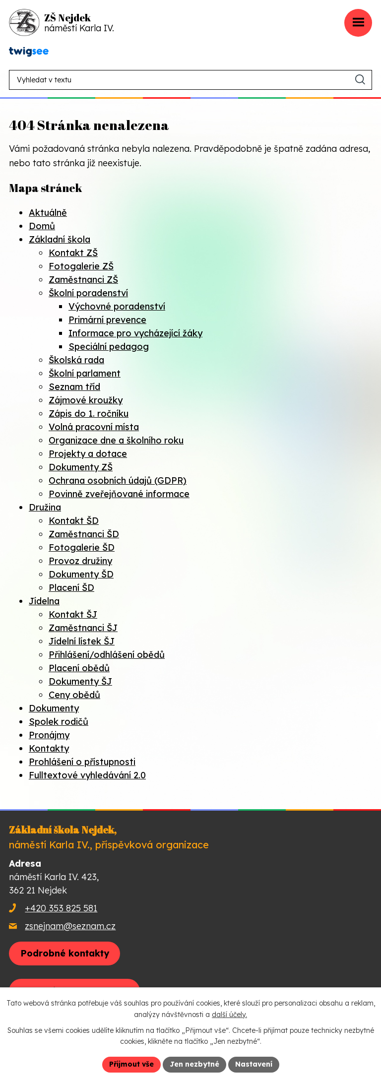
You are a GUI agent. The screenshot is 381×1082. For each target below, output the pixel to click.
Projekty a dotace (88, 453)
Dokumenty (54, 708)
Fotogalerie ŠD (82, 547)
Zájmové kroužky (86, 400)
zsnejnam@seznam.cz (70, 926)
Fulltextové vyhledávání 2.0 (87, 775)
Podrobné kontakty (64, 953)
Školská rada (76, 360)
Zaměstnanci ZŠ (83, 279)
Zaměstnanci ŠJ (83, 628)
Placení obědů (79, 668)
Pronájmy (49, 735)
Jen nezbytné (194, 1064)
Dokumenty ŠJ (80, 681)
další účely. (229, 1014)
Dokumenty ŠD (81, 574)
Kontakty (49, 748)
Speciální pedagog (108, 346)
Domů (42, 226)
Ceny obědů (74, 694)
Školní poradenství (88, 293)
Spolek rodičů (58, 721)
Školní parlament (85, 373)
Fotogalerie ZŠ (81, 266)
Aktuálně (48, 212)
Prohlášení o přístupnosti (82, 761)
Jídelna (44, 601)
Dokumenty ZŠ (81, 467)
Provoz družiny (80, 561)
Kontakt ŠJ (73, 614)
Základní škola (59, 239)
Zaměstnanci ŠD (84, 534)
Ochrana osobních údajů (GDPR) (118, 480)
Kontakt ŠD (74, 520)
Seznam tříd (74, 386)
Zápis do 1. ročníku (88, 413)
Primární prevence (107, 319)
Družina (45, 507)
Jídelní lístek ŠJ (82, 641)
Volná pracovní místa (94, 427)
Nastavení (253, 1064)
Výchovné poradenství (116, 306)
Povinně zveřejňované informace (119, 494)
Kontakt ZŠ (73, 252)
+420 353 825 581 (61, 908)
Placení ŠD (71, 587)
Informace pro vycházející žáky (135, 333)
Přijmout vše (131, 1064)
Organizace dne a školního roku (116, 440)
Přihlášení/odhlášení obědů (107, 654)
